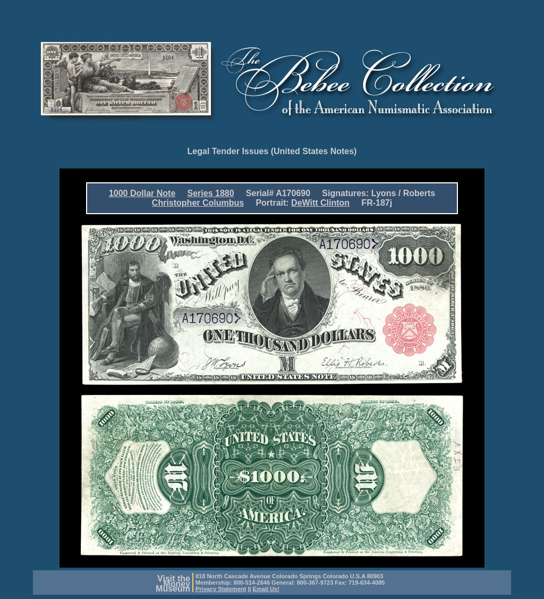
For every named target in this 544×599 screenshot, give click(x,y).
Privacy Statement (221, 589)
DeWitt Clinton (320, 202)
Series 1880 (211, 193)
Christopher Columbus (198, 202)
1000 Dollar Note (142, 193)
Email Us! (266, 589)
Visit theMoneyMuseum (173, 583)
